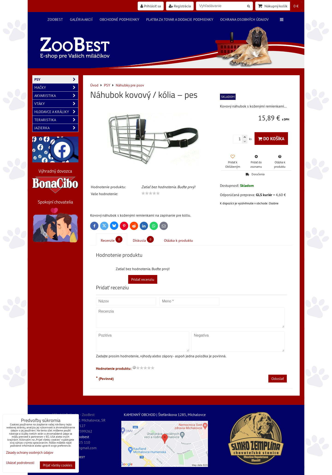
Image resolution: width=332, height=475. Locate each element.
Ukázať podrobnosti (20, 463)
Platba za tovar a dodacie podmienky (179, 19)
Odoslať (277, 378)
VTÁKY (56, 104)
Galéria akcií (81, 19)
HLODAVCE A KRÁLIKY (56, 112)
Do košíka (271, 138)
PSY (56, 79)
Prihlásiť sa (150, 6)
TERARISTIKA (56, 120)
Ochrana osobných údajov (244, 19)
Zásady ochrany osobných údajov (29, 452)
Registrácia (180, 6)
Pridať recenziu (142, 279)
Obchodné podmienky (119, 19)
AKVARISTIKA (56, 95)
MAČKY (56, 87)
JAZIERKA (56, 128)
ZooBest (55, 19)
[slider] (150, 193)
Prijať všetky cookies (57, 465)
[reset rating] (134, 367)
